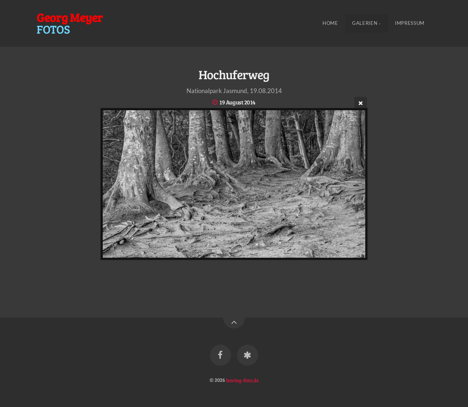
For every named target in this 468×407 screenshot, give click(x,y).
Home (330, 23)
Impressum (409, 23)
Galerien (364, 23)
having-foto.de (242, 379)
